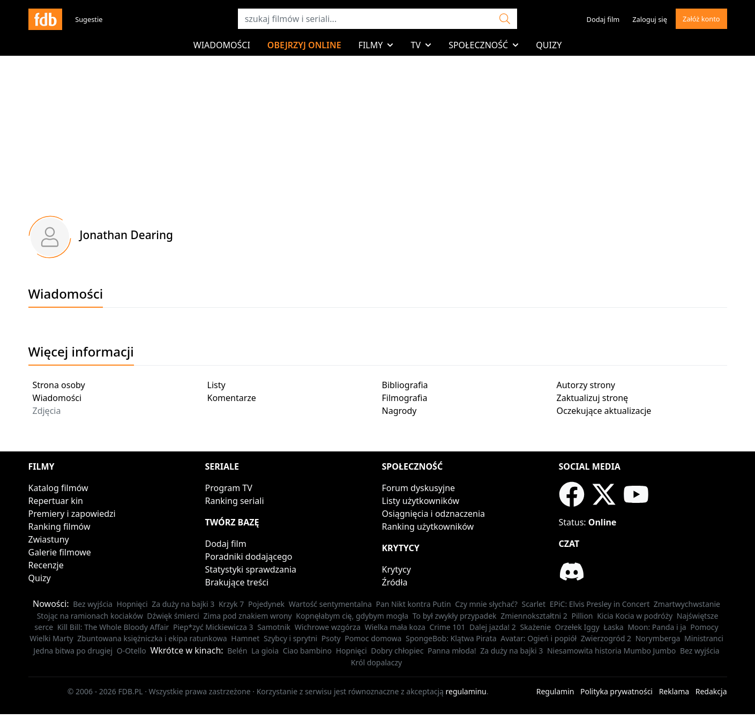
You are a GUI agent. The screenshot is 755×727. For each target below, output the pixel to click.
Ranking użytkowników (428, 526)
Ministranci (703, 638)
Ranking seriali (234, 501)
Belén (237, 651)
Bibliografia (405, 385)
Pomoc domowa (373, 638)
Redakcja (711, 691)
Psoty (331, 638)
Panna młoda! (452, 651)
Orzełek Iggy (577, 627)
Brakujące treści (237, 582)
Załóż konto (701, 19)
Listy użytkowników (421, 501)
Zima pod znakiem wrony (248, 616)
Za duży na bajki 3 (183, 604)
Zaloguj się (649, 19)
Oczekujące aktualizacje (604, 411)
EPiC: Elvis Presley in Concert (599, 604)
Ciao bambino (307, 651)
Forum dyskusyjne (418, 488)
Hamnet (245, 638)
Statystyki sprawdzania (251, 569)
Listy (216, 385)
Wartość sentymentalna (330, 604)
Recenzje (46, 565)
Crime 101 (447, 627)
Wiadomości (221, 45)
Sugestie (88, 19)
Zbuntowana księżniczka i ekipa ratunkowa (152, 638)
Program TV (228, 488)
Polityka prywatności (616, 691)
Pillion (582, 616)
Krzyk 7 (231, 604)
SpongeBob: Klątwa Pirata (451, 638)
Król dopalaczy (376, 662)
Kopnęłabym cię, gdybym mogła (352, 616)
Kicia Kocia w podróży (634, 616)
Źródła (395, 582)
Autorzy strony (586, 385)
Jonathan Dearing (126, 234)
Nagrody (399, 411)
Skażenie (535, 627)
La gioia (265, 651)
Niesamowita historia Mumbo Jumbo (611, 651)
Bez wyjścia (93, 604)
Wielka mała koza (394, 627)
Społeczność (483, 45)
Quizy (549, 45)
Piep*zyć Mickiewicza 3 (213, 627)
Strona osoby (59, 385)
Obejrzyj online (304, 45)
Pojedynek (266, 604)
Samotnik (273, 627)
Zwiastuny (48, 539)
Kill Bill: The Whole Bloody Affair (113, 627)
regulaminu (466, 691)
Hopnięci (132, 604)
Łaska (613, 627)
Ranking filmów (59, 526)
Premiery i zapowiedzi (72, 514)
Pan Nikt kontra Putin (413, 604)
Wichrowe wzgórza (328, 627)
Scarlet (533, 604)
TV (420, 45)
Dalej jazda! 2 (492, 627)
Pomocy (704, 627)
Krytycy (396, 569)
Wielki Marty (51, 638)
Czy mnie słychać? (486, 604)
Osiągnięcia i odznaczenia (433, 514)
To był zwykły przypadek (455, 616)
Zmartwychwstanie (687, 604)
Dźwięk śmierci (173, 616)
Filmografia (405, 398)
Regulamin (555, 691)
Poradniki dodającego (249, 556)
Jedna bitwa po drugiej (73, 651)
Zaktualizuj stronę (593, 398)
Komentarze (231, 398)
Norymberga (658, 638)
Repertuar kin (55, 501)
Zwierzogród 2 (606, 638)
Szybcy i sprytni (290, 638)
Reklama (674, 691)
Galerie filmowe (59, 552)
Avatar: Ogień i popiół (538, 638)
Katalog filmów (58, 488)
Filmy (376, 45)
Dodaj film (603, 19)
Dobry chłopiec (397, 651)
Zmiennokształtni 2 (533, 616)
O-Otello (131, 651)
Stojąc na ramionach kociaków (90, 616)
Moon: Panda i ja (656, 627)
